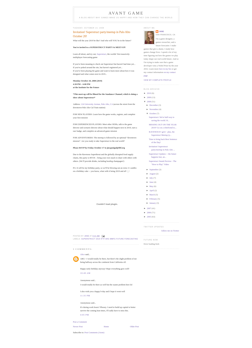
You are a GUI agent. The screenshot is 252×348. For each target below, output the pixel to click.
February (153, 199)
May (151, 186)
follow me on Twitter (170, 230)
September (154, 169)
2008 (149, 101)
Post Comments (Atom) (94, 332)
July (151, 178)
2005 (149, 216)
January (153, 203)
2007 (149, 208)
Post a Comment (80, 322)
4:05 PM (84, 315)
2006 (149, 212)
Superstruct (101, 54)
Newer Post (78, 326)
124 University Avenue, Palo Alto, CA (97, 104)
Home (106, 326)
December (154, 105)
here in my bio (165, 69)
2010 (149, 93)
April (151, 190)
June (151, 182)
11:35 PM (85, 295)
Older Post (134, 326)
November (154, 109)
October (153, 113)
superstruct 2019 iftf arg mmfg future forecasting (109, 239)
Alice (82, 254)
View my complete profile (157, 80)
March (152, 194)
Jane (161, 31)
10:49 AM (85, 273)
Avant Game (126, 13)
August (152, 173)
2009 (149, 97)
